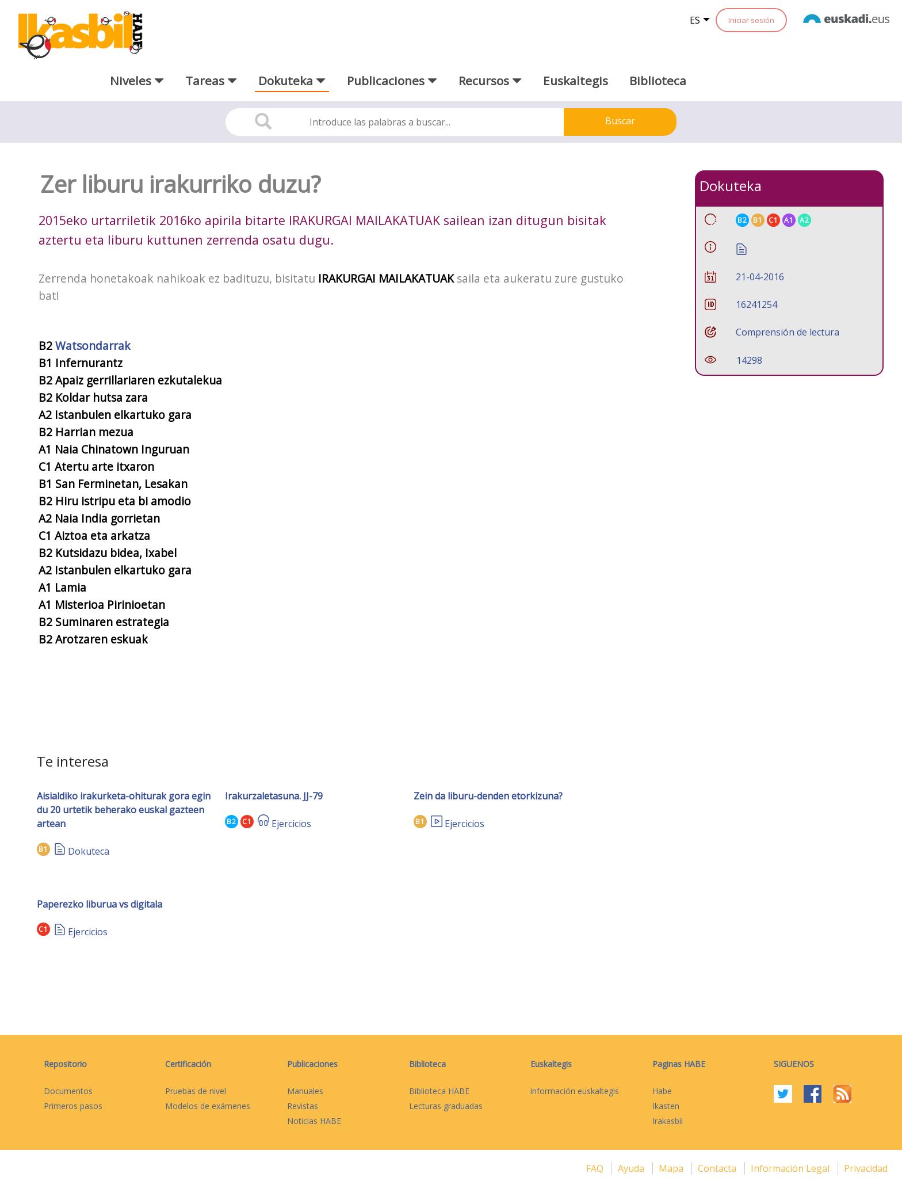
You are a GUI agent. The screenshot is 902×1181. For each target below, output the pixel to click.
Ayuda (632, 1168)
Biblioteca (657, 81)
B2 (231, 821)
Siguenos (794, 1063)
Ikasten (665, 1105)
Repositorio (65, 1063)
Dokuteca (88, 851)
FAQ (596, 1168)
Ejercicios (291, 823)
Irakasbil (667, 1120)
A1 (789, 220)
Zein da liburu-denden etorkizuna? (488, 796)
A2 (804, 220)
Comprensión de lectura (787, 332)
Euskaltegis (575, 81)
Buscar (620, 121)
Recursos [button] (490, 81)
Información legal (791, 1168)
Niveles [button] (137, 81)
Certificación (188, 1063)
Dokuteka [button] (292, 81)
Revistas (302, 1105)
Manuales (305, 1090)
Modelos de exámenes (207, 1105)
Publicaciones (312, 1063)
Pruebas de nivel (195, 1090)
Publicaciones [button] (392, 81)
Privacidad (866, 1168)
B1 (43, 849)
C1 (247, 821)
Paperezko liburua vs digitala (99, 904)
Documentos (68, 1090)
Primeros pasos (73, 1105)
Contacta (718, 1168)
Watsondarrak (93, 345)
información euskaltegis (574, 1090)
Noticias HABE (314, 1120)
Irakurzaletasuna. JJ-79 (274, 796)
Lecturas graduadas (446, 1105)
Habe (662, 1090)
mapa (672, 1168)
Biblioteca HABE (439, 1090)
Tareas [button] (211, 81)
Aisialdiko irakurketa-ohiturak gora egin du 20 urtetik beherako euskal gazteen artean (124, 810)
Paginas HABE (678, 1063)
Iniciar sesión (751, 20)
